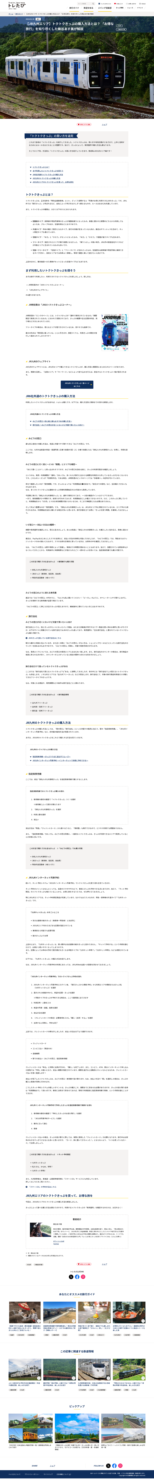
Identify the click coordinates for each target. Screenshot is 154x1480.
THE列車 (83, 1390)
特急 (127, 1390)
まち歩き (21, 1335)
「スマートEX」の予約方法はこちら (42, 1186)
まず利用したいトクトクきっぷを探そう (48, 170)
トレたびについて (15, 1476)
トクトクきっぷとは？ (41, 167)
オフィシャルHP (58, 1241)
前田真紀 (31, 1335)
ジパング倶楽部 (105, 7)
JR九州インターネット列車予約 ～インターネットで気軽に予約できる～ (60, 760)
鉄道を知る (88, 7)
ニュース (130, 8)
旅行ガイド (74, 7)
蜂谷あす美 (122, 29)
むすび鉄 (83, 1335)
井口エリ (101, 1335)
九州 (120, 24)
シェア (104, 124)
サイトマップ (48, 1476)
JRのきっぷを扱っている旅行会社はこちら (45, 637)
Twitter (56, 1244)
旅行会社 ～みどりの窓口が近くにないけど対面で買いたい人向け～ (58, 425)
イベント (140, 8)
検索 (93, 4)
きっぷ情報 (119, 8)
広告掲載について (64, 1476)
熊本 (47, 1335)
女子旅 (127, 1335)
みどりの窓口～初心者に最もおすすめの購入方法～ (52, 421)
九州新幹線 (102, 1390)
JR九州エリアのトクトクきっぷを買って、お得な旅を (53, 182)
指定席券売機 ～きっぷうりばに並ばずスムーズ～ (51, 756)
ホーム (11, 14)
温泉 (12, 1335)
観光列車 (56, 1335)
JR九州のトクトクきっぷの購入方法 (46, 178)
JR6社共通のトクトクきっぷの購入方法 (48, 174)
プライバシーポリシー (32, 1476)
